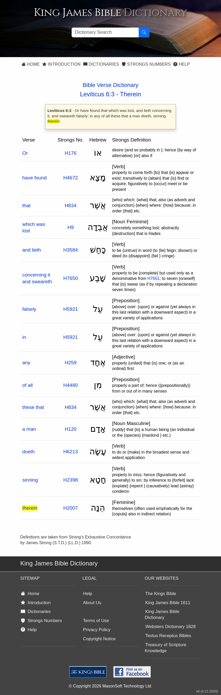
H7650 (70, 278)
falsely (29, 309)
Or (25, 153)
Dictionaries (101, 64)
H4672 (70, 177)
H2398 (70, 480)
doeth (28, 451)
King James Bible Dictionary (162, 614)
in (24, 337)
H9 (70, 227)
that (26, 205)
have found (34, 177)
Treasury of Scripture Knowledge (165, 647)
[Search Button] (144, 32)
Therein (130, 94)
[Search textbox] (105, 32)
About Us (92, 602)
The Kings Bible (160, 593)
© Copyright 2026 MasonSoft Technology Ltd (110, 686)
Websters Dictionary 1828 (170, 626)
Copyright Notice (99, 638)
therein (29, 508)
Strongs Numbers (146, 64)
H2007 (70, 508)
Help (181, 64)
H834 (70, 205)
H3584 (70, 250)
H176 (70, 153)
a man (29, 429)
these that (33, 407)
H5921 (70, 309)
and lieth (31, 250)
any (26, 362)
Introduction (61, 64)
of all (27, 385)
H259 (70, 362)
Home (31, 64)
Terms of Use (96, 620)
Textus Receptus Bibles (168, 635)
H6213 (70, 451)
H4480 (70, 385)
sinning (30, 480)
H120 (70, 429)
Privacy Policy (97, 629)
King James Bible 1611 (167, 602)
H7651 (153, 278)
